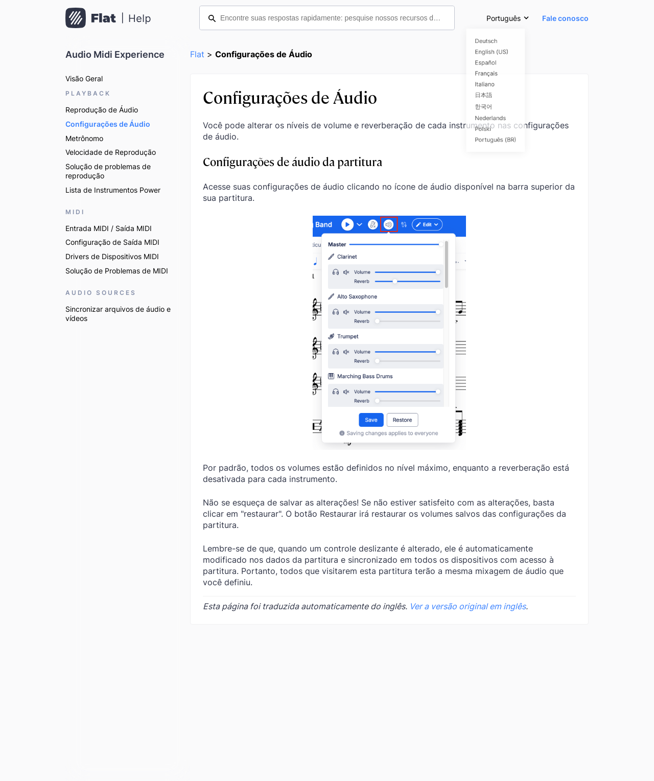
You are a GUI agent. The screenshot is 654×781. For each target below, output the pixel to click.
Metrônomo (84, 138)
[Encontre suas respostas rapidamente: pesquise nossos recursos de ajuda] (327, 18)
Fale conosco (565, 18)
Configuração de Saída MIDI (112, 242)
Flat (197, 54)
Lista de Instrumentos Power (112, 190)
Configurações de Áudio (107, 124)
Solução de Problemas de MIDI (116, 270)
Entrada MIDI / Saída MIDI (108, 228)
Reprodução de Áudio (101, 109)
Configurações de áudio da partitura (292, 161)
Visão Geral (84, 78)
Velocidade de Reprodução (110, 152)
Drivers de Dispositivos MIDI (112, 256)
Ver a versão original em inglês (467, 606)
